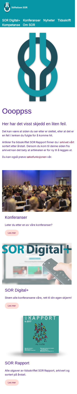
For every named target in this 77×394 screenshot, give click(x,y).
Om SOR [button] (29, 25)
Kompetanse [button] (11, 25)
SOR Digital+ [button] (11, 20)
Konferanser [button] (31, 20)
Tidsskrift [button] (64, 20)
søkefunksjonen (37, 157)
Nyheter (49, 20)
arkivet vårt (67, 142)
